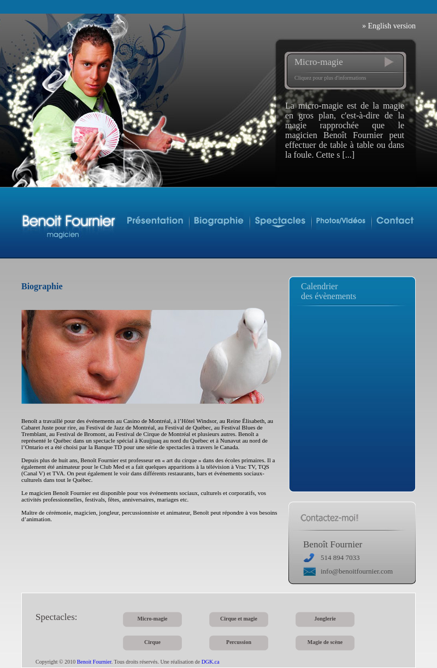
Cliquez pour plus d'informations (330, 78)
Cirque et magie (238, 619)
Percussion (238, 642)
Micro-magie (318, 62)
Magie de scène (325, 642)
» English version (389, 26)
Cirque (152, 642)
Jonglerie (324, 619)
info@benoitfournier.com (357, 571)
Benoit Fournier (94, 662)
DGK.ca (211, 662)
